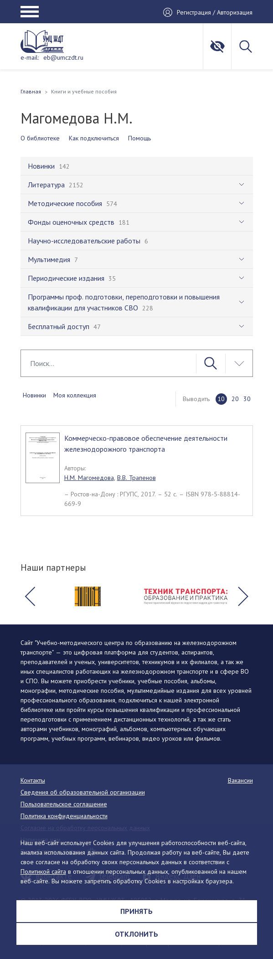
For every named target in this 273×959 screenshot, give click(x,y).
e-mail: (30, 57)
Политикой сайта (43, 871)
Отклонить (136, 933)
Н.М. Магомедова (89, 478)
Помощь (139, 138)
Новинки (34, 395)
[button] (30, 596)
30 (247, 399)
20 (235, 399)
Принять (136, 911)
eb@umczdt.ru (63, 57)
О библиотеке (40, 138)
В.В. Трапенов (136, 478)
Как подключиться (94, 138)
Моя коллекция (74, 395)
